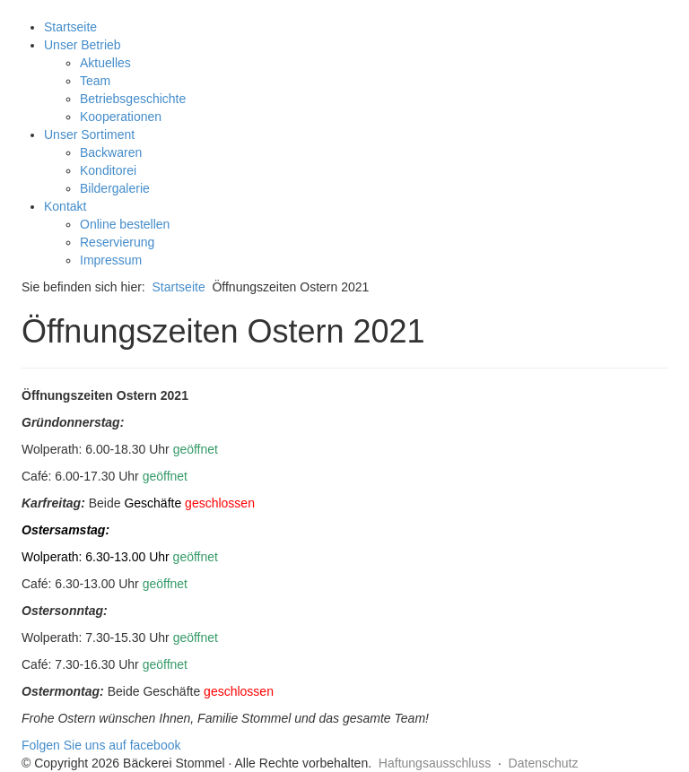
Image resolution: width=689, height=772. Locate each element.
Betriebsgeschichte (133, 98)
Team (95, 81)
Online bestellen (125, 224)
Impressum (111, 260)
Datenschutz (544, 763)
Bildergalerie (115, 188)
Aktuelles (105, 63)
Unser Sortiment (89, 134)
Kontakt (65, 206)
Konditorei (108, 170)
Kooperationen (120, 116)
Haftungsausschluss (435, 763)
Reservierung (117, 242)
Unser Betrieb (82, 45)
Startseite (70, 27)
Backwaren (111, 152)
